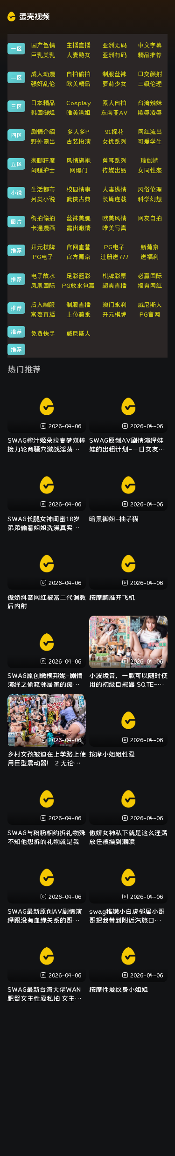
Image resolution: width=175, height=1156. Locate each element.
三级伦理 (150, 84)
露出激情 (78, 228)
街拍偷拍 (43, 218)
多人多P (78, 132)
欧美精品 (78, 84)
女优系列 (114, 142)
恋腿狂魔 (43, 161)
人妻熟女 (78, 55)
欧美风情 (114, 218)
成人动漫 (43, 74)
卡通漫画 (43, 228)
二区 (16, 77)
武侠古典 (78, 199)
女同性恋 (150, 170)
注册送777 (114, 257)
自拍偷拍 (78, 74)
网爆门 (79, 170)
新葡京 (149, 247)
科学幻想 (150, 199)
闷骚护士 (43, 170)
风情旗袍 (78, 161)
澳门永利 (114, 305)
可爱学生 (150, 142)
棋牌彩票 (114, 276)
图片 (16, 221)
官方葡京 (78, 257)
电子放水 (43, 276)
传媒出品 (114, 170)
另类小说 (43, 199)
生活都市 (43, 189)
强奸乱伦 (43, 84)
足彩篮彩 (78, 276)
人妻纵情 (114, 189)
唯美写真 (114, 228)
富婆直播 (43, 315)
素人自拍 (114, 103)
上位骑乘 (78, 315)
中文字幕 (150, 45)
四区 (16, 135)
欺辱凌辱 (150, 113)
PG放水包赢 (78, 286)
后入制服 (43, 305)
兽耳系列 (114, 161)
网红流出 (150, 132)
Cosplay (78, 103)
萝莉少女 (114, 84)
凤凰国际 (43, 286)
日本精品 (43, 103)
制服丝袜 (114, 74)
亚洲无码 (114, 45)
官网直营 (78, 247)
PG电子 (114, 247)
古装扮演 (78, 142)
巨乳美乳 (43, 55)
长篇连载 (114, 199)
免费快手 (43, 334)
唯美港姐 (78, 113)
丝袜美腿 (78, 218)
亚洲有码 (114, 55)
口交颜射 (150, 74)
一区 (16, 48)
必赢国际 (150, 276)
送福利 (149, 257)
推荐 (16, 250)
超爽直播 (114, 286)
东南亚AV (114, 113)
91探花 (114, 132)
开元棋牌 (43, 247)
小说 (16, 192)
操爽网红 (150, 286)
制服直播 (78, 305)
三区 (16, 106)
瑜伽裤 (149, 161)
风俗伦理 (150, 189)
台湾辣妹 (150, 103)
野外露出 (43, 142)
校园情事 (78, 189)
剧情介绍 (43, 132)
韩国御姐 (43, 113)
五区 (16, 163)
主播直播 (78, 45)
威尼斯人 (150, 305)
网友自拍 (150, 218)
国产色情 (43, 45)
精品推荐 (150, 55)
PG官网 (150, 315)
